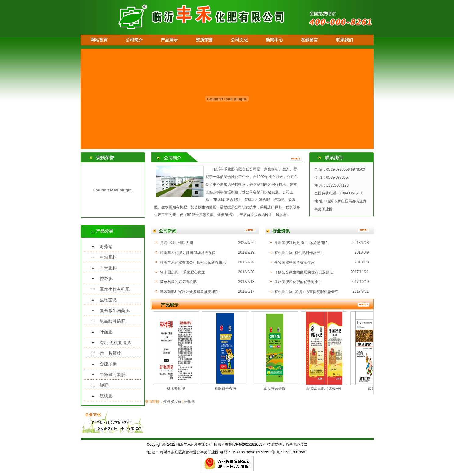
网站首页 (99, 39)
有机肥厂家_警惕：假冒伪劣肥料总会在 (306, 292)
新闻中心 (274, 39)
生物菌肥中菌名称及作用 (294, 262)
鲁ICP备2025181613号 (247, 444)
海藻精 (106, 246)
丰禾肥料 (108, 268)
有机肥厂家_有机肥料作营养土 (299, 253)
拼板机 (189, 401)
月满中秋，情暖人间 (176, 243)
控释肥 (106, 278)
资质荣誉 (204, 39)
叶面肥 (106, 332)
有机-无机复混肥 (115, 342)
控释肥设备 (172, 401)
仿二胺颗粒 (110, 353)
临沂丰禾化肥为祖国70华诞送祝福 (187, 253)
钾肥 (104, 385)
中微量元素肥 (112, 374)
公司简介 (134, 39)
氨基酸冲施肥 (112, 321)
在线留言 (309, 39)
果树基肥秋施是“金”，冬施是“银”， (302, 243)
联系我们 (344, 39)
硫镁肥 (106, 396)
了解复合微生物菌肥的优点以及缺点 (303, 272)
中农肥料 (108, 257)
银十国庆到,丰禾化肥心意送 (182, 272)
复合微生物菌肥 (115, 310)
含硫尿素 (108, 364)
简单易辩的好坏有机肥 (178, 282)
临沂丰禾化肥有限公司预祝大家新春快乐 (193, 262)
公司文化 (239, 39)
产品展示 (169, 39)
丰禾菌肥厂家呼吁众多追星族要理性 (189, 292)
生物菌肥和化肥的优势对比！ (298, 282)
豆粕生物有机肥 (115, 289)
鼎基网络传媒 (296, 444)
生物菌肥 (108, 300)
